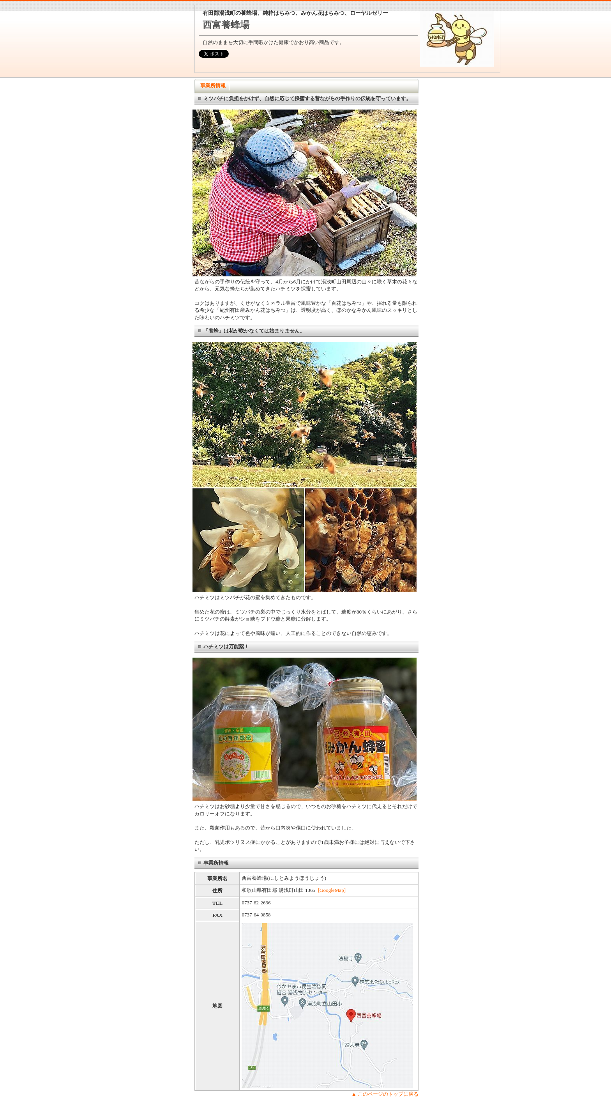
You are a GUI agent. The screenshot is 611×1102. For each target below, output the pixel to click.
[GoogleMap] (332, 890)
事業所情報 (213, 85)
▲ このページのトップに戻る (385, 1094)
